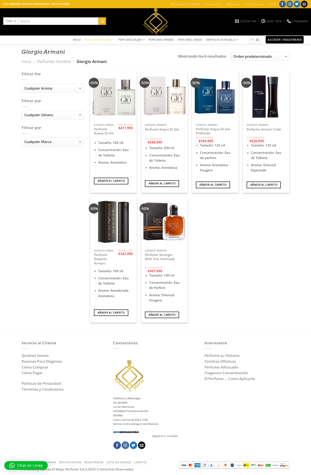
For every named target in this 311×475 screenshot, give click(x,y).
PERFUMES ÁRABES (161, 40)
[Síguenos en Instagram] (289, 4)
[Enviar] (102, 21)
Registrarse (233, 4)
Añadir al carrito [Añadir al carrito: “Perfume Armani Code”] (263, 185)
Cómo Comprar (35, 367)
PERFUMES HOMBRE (99, 40)
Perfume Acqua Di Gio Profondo (213, 131)
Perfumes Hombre (54, 61)
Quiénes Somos (36, 355)
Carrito (272, 4)
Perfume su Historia (222, 355)
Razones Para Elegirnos (43, 361)
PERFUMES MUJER (131, 40)
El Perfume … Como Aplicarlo (230, 378)
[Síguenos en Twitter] (297, 4)
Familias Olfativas (220, 361)
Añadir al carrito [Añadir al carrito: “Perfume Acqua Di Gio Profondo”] (212, 185)
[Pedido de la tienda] (260, 56)
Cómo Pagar (32, 372)
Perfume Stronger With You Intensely (160, 257)
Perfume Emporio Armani (100, 259)
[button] (255, 39)
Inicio (26, 61)
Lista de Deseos (254, 4)
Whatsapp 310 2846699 (185, 4)
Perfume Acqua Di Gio (104, 131)
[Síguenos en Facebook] (282, 4)
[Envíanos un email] (304, 4)
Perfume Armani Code (264, 129)
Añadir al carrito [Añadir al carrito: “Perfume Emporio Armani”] (111, 312)
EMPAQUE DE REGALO (222, 40)
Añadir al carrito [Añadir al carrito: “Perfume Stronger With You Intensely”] (162, 315)
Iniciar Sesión (213, 4)
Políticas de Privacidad (41, 383)
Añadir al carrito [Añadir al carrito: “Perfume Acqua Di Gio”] (111, 181)
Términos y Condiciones (42, 389)
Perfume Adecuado (222, 367)
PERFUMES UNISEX (190, 40)
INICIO (77, 40)
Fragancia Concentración (227, 372)
